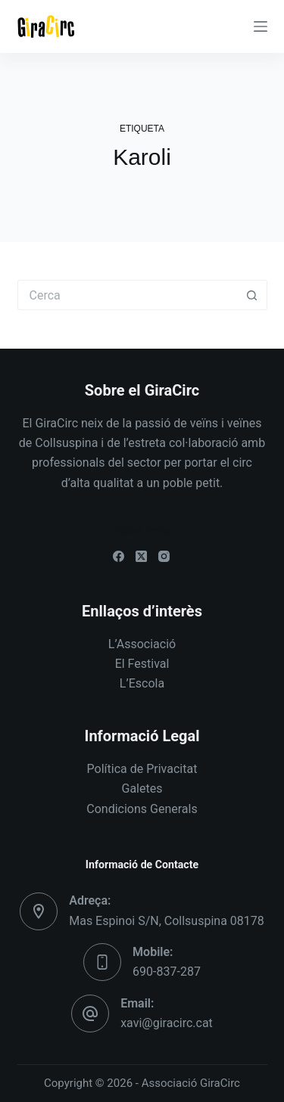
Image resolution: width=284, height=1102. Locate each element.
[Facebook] (118, 556)
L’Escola (142, 683)
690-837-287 (167, 971)
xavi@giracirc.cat (166, 1023)
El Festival (142, 664)
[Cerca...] (127, 295)
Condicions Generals (141, 809)
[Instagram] (164, 556)
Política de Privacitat (142, 769)
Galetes (142, 788)
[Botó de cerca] (252, 295)
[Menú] (260, 26)
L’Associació (142, 644)
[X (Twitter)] (141, 556)
